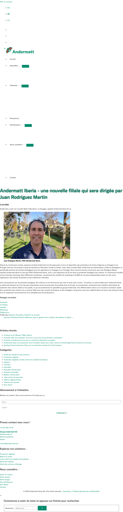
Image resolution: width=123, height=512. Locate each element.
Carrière (3, 487)
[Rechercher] (42, 508)
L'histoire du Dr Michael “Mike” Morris (18, 335)
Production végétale (11, 357)
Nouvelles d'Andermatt (12, 370)
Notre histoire (5, 477)
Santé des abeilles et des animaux (16, 355)
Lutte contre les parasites (13, 377)
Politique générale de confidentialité (86, 491)
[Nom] (61, 402)
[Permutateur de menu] (25, 66)
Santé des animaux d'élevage (11, 464)
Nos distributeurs (6, 482)
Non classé (8, 385)
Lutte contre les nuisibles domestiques (14, 459)
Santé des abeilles (7, 462)
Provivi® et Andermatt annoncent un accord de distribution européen (29, 340)
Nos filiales (4, 485)
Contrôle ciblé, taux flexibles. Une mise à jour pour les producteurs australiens (33, 338)
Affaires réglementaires (12, 380)
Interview (7, 365)
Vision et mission (6, 474)
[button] (5, 48)
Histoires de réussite (32, 315)
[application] (19, 66)
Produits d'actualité (11, 372)
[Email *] (61, 407)
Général (12, 315)
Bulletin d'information (12, 375)
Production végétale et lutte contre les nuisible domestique (26, 360)
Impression (67, 491)
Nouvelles (19, 315)
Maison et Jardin (6, 456)
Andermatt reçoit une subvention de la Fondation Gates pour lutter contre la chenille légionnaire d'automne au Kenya (47, 343)
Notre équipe (5, 479)
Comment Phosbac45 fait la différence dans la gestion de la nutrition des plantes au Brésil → (38, 317)
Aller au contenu (6, 2)
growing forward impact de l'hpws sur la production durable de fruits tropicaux (33, 345)
